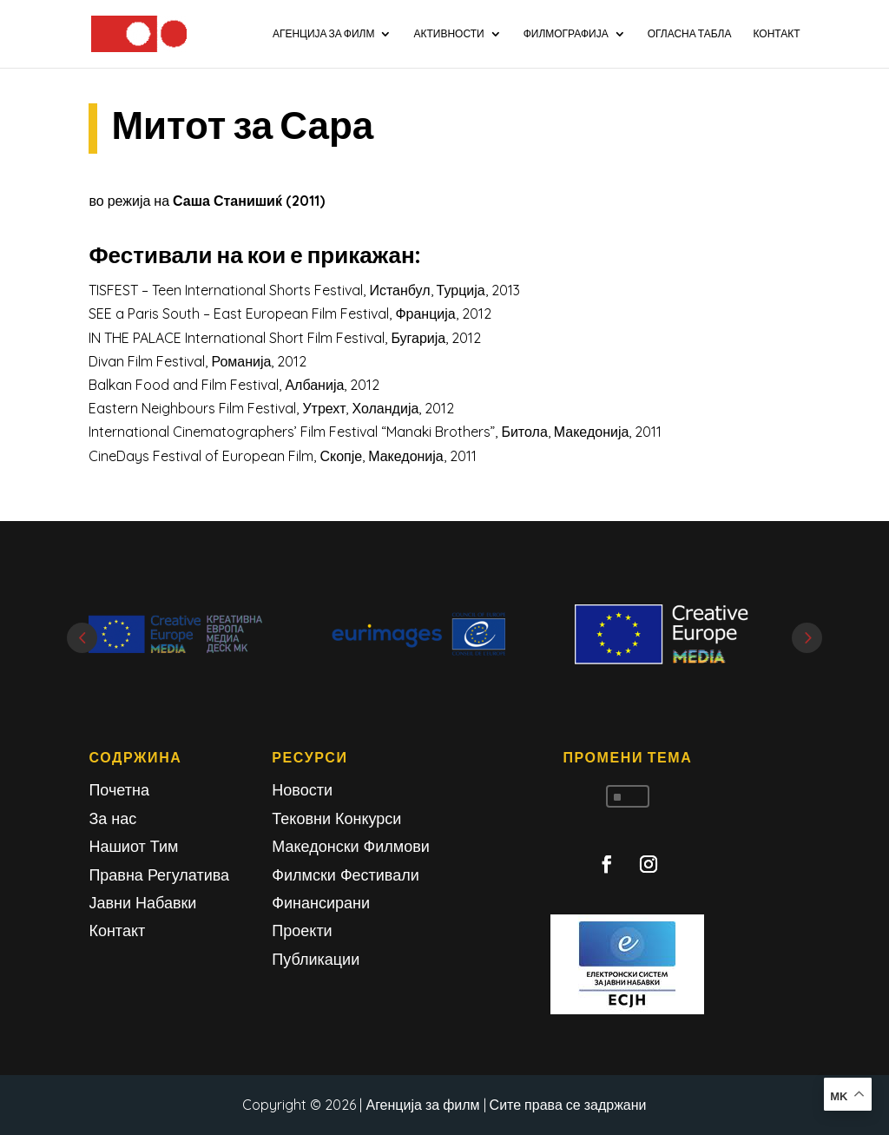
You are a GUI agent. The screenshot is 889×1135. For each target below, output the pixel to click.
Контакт (117, 930)
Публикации (315, 959)
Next (807, 638)
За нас (112, 818)
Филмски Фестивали (345, 875)
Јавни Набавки (142, 903)
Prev (82, 638)
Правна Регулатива (159, 875)
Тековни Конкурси (336, 818)
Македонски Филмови (351, 846)
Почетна (119, 790)
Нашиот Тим (133, 846)
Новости (302, 790)
